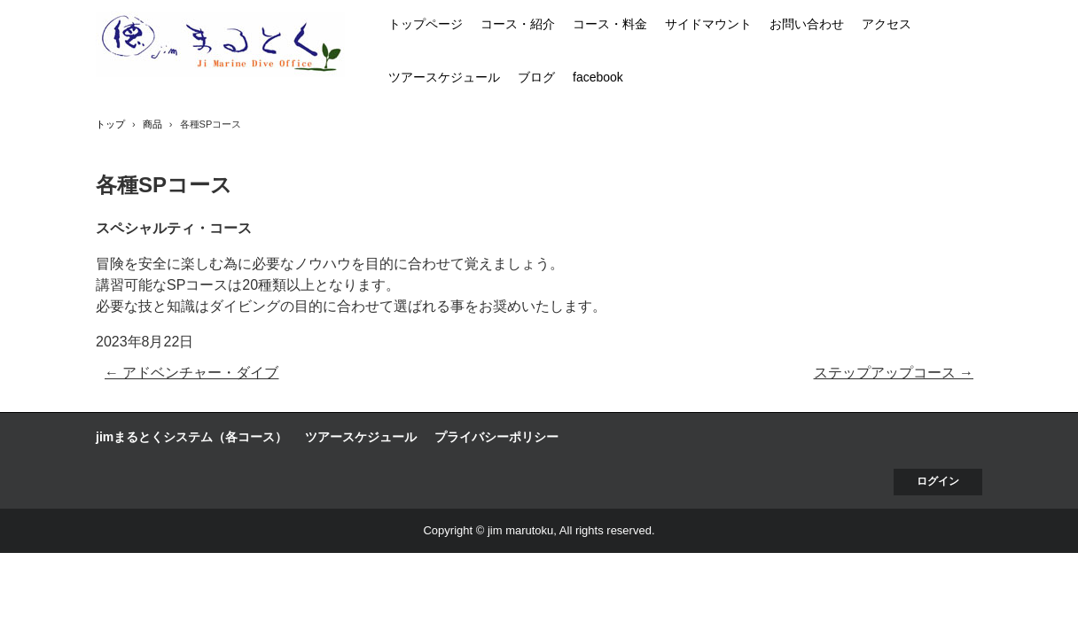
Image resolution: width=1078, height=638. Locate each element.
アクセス (886, 24)
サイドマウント (708, 24)
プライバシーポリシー (496, 437)
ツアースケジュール (444, 77)
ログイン (938, 481)
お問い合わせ (806, 24)
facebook (598, 77)
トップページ (425, 24)
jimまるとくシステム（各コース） (191, 437)
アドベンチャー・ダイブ (191, 372)
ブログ (536, 77)
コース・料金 (610, 24)
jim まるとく (220, 44)
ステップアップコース (893, 372)
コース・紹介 (517, 24)
